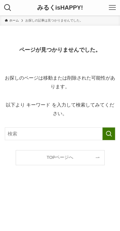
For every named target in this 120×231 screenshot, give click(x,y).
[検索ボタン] (7, 7)
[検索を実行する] (108, 133)
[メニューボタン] (112, 7)
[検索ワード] (60, 133)
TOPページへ (60, 157)
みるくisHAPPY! (60, 8)
